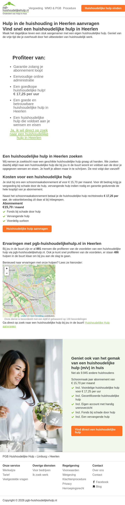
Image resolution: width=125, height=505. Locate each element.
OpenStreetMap (37, 316)
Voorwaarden (71, 470)
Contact (97, 474)
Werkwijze (9, 470)
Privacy (67, 483)
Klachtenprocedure (74, 479)
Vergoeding (36, 8)
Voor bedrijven (42, 470)
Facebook (101, 481)
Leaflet (24, 316)
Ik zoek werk (40, 474)
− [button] (7, 273)
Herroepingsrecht (73, 488)
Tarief (6, 474)
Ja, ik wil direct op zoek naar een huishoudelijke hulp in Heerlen (29, 134)
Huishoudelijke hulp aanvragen (27, 228)
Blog (98, 486)
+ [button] (7, 269)
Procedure (69, 8)
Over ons (98, 470)
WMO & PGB (53, 8)
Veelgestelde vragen (15, 479)
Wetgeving (69, 474)
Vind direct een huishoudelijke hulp (95, 431)
